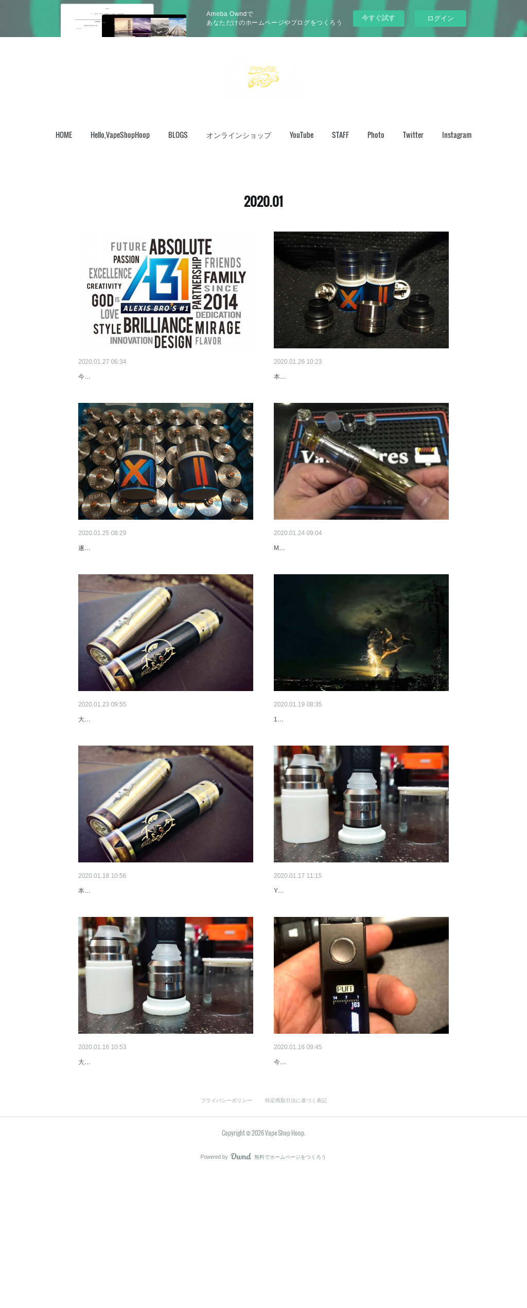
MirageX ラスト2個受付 (119, 1168)
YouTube (301, 134)
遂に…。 (92, 574)
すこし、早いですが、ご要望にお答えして (342, 377)
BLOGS (178, 134)
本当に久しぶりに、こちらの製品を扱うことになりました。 (161, 985)
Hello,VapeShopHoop (120, 134)
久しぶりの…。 (103, 970)
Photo (375, 134)
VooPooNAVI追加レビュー (316, 1168)
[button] (64, 134)
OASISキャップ (299, 574)
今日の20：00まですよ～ (118, 377)
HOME (64, 134)
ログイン (440, 18)
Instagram (456, 134)
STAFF (340, 134)
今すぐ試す (378, 18)
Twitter (413, 134)
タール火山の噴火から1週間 (319, 772)
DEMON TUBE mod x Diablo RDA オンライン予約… (165, 772)
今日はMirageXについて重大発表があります (345, 970)
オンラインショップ (238, 134)
